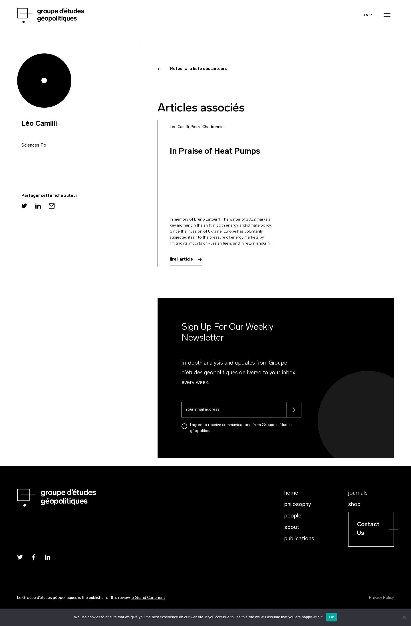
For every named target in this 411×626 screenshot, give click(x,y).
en (366, 15)
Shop (354, 504)
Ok (331, 617)
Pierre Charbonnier (208, 127)
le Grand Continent (148, 598)
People (292, 516)
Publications (299, 539)
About (291, 527)
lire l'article (186, 259)
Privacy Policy (381, 598)
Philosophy (297, 504)
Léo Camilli (179, 127)
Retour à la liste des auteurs (192, 69)
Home (291, 493)
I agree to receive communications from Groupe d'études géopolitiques (241, 428)
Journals (358, 493)
